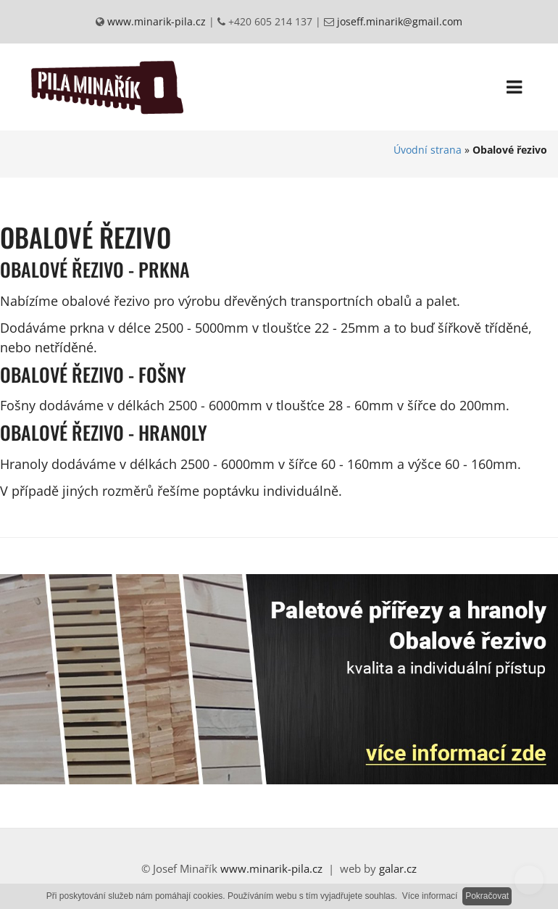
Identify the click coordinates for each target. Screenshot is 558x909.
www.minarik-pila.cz (155, 21)
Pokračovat (487, 896)
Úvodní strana (427, 150)
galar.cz (398, 868)
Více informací (430, 896)
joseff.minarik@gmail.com (398, 21)
